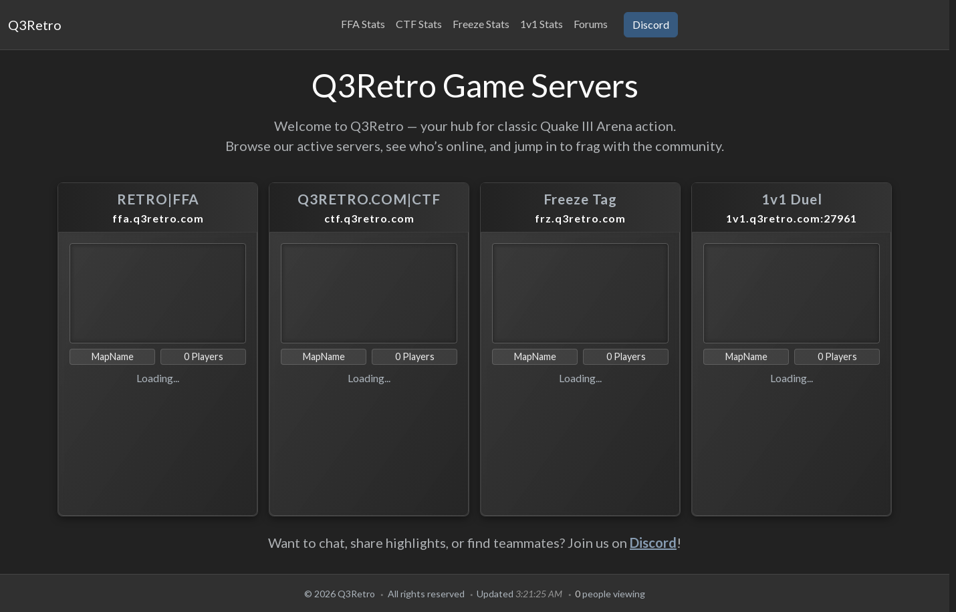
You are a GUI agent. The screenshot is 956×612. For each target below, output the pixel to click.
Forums (591, 23)
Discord (653, 542)
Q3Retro (35, 25)
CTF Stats (419, 23)
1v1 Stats (541, 23)
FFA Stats (363, 23)
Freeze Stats (481, 23)
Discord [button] (650, 24)
